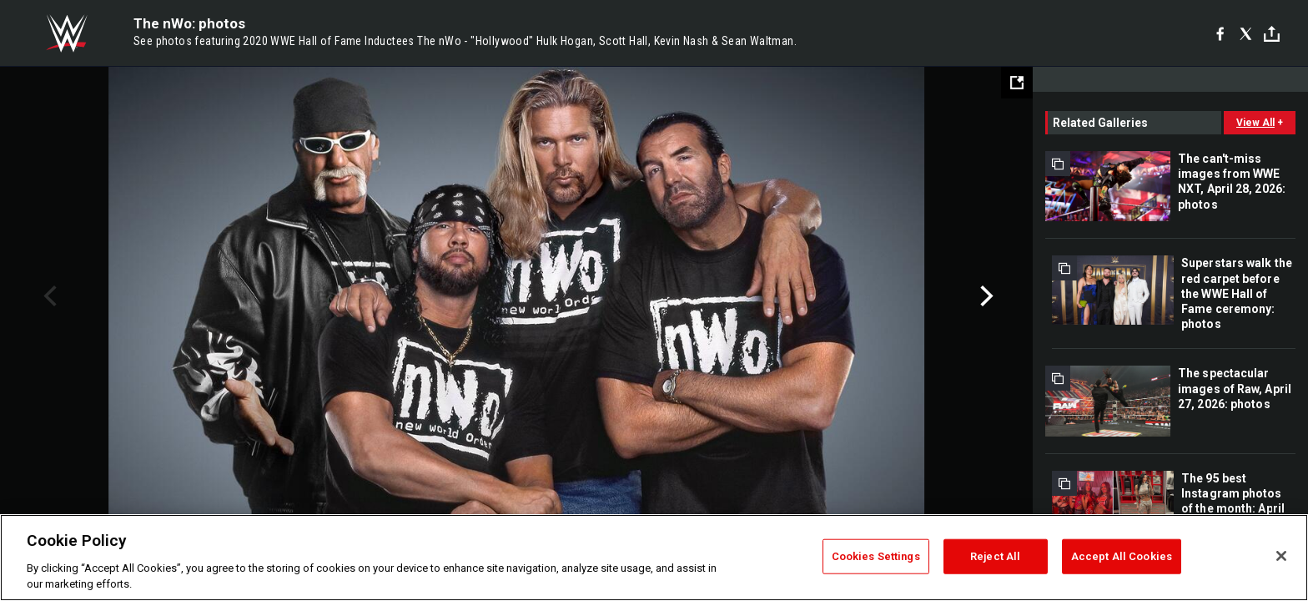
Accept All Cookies (1121, 556)
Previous (48, 296)
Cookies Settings (876, 556)
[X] (1246, 33)
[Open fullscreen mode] (1017, 82)
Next (984, 296)
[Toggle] (1272, 34)
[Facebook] (1220, 33)
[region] (654, 557)
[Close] (1281, 556)
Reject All (995, 556)
